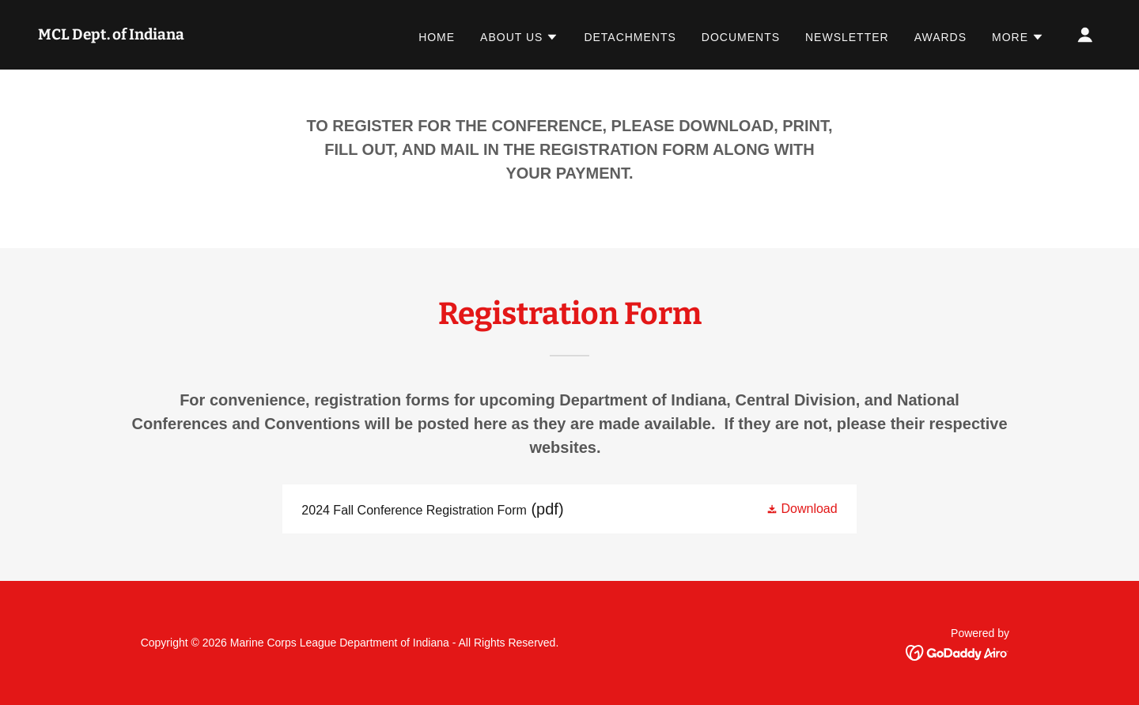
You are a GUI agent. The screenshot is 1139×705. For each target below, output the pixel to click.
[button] (519, 37)
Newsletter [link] (847, 37)
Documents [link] (741, 37)
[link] (111, 35)
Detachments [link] (629, 37)
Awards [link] (940, 37)
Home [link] (436, 37)
